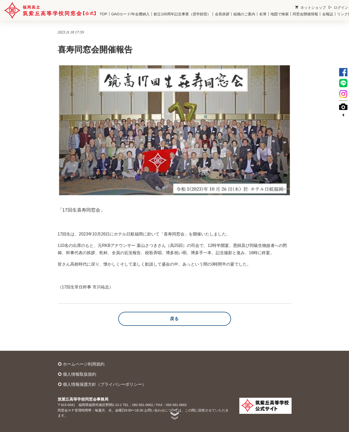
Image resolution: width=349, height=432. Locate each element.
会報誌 (327, 14)
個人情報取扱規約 (77, 374)
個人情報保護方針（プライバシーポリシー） (102, 384)
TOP (103, 14)
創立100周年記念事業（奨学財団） (182, 14)
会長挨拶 (222, 14)
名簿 (262, 14)
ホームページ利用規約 (81, 364)
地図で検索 (280, 14)
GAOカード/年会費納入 (130, 14)
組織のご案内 (244, 14)
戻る (174, 318)
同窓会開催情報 (305, 14)
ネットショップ (310, 7)
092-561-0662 (142, 405)
